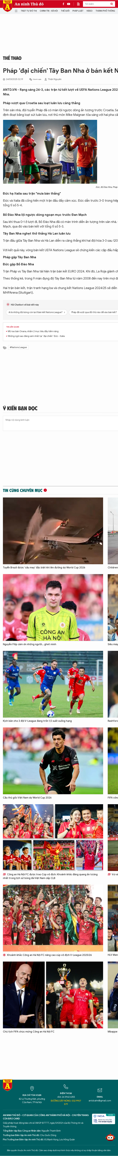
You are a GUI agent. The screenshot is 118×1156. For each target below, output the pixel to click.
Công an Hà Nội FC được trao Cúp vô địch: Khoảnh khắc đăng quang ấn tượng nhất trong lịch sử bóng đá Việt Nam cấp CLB (50, 876)
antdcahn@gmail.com (100, 1100)
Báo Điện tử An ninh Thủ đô (7, 6)
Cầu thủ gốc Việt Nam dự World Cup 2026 (27, 797)
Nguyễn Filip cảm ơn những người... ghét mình (29, 644)
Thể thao (12, 57)
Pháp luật (78, 11)
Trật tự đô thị (29, 11)
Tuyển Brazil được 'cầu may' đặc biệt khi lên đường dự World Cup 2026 (44, 567)
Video (89, 11)
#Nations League (18, 347)
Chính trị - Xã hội (49, 11)
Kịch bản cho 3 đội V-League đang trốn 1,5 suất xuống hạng (37, 721)
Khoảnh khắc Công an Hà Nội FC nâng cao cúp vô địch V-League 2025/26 (47, 955)
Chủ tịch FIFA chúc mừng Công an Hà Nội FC (28, 1031)
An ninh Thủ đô (29, 4)
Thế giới (65, 11)
